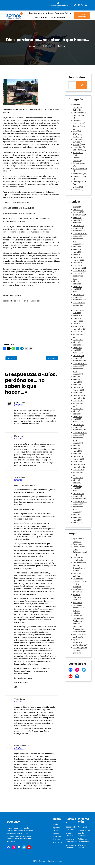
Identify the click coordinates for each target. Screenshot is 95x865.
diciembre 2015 (79, 464)
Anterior (11, 358)
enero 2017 (77, 427)
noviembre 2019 (79, 329)
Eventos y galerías (77, 574)
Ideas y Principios (77, 585)
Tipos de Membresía (78, 641)
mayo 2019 (77, 347)
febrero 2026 (78, 212)
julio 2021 (76, 281)
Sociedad (77, 150)
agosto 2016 (78, 443)
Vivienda (76, 189)
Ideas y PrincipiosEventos (57, 836)
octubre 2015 (78, 469)
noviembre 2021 (79, 270)
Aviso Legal (77, 544)
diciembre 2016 (79, 430)
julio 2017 (76, 411)
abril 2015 (77, 488)
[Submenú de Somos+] (43, 13)
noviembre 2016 (80, 432)
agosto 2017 (78, 408)
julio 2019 (76, 342)
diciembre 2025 (79, 215)
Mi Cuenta (77, 602)
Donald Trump (79, 126)
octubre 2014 (78, 504)
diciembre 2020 (79, 300)
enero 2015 (77, 496)
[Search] (81, 85)
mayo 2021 (77, 286)
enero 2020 (78, 326)
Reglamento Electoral (71, 846)
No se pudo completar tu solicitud (78, 608)
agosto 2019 (78, 339)
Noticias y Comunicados (72, 840)
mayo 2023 (77, 254)
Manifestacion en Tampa (79, 590)
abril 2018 (77, 384)
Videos (76, 187)
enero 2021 (77, 297)
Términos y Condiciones (83, 846)
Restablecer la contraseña (79, 635)
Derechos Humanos (77, 122)
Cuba (75, 110)
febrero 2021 (78, 294)
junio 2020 (77, 313)
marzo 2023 (78, 257)
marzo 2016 (78, 456)
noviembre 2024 (80, 233)
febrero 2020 (78, 323)
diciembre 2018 (79, 361)
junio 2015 (77, 483)
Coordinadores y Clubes (79, 564)
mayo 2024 (78, 252)
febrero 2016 (78, 459)
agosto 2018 (78, 374)
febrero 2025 (78, 225)
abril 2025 (77, 223)
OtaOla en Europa (77, 135)
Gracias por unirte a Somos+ (80, 580)
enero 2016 (77, 461)
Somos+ (13, 822)
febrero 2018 (78, 390)
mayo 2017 (77, 416)
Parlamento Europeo (78, 140)
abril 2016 (77, 453)
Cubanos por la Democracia (79, 114)
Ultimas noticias (80, 176)
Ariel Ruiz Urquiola (77, 106)
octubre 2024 (79, 236)
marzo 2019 (78, 353)
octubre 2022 (78, 265)
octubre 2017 (78, 400)
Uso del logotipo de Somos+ (80, 649)
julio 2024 (77, 246)
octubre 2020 (79, 302)
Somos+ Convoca (77, 159)
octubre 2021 (78, 273)
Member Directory (77, 595)
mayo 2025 (77, 220)
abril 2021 (77, 289)
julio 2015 (76, 480)
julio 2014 (76, 514)
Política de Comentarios (78, 617)
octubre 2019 (78, 331)
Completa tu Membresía (78, 558)
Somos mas (78, 152)
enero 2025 (78, 228)
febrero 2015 (78, 493)
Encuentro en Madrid (79, 569)
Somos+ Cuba (79, 163)
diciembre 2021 (79, 268)
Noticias (76, 613)
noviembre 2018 (80, 363)
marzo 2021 (78, 292)
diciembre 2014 (79, 499)
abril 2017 (77, 419)
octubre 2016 (78, 435)
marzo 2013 (78, 522)
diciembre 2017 (79, 395)
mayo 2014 (77, 520)
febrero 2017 (78, 424)
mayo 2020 (77, 315)
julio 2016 (76, 445)
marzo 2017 (78, 422)
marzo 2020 (78, 321)
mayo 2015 (77, 485)
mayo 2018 (77, 382)
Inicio (55, 824)
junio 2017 (77, 414)
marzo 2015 (78, 491)
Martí (75, 131)
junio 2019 (77, 345)
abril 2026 (77, 207)
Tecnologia (77, 173)
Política (61, 46)
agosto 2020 (78, 310)
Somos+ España (80, 168)
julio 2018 (76, 376)
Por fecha (77, 147)
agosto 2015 (78, 477)
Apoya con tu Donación (78, 540)
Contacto (77, 653)
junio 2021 (77, 284)
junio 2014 (77, 517)
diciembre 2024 (79, 231)
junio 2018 (77, 379)
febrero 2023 (78, 260)
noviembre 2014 (80, 501)
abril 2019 (77, 350)
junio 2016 (77, 448)
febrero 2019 (78, 355)
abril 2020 (77, 318)
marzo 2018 (78, 387)
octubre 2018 (78, 366)
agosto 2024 (78, 244)
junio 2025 (77, 217)
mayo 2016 (77, 451)
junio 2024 (77, 249)
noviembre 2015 (80, 467)
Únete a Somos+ (80, 645)
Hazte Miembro (82, 15)
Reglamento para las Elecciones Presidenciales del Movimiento (79, 626)
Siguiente (52, 358)
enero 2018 (77, 392)
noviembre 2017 (80, 398)
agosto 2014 (78, 512)
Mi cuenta (77, 600)
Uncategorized (79, 181)
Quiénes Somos (56, 829)
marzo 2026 (78, 209)
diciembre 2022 (79, 262)
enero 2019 (77, 358)
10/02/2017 (19, 405)
